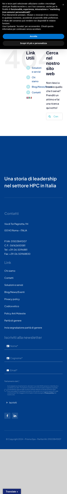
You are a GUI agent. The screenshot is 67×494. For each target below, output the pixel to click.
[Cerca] (49, 116)
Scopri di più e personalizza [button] (33, 488)
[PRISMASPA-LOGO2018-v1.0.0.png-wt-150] (15, 148)
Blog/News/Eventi (42, 86)
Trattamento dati (11, 381)
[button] (63, 449)
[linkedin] (15, 416)
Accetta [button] (33, 481)
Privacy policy (49, 393)
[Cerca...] (54, 116)
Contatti (36, 92)
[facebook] (7, 416)
